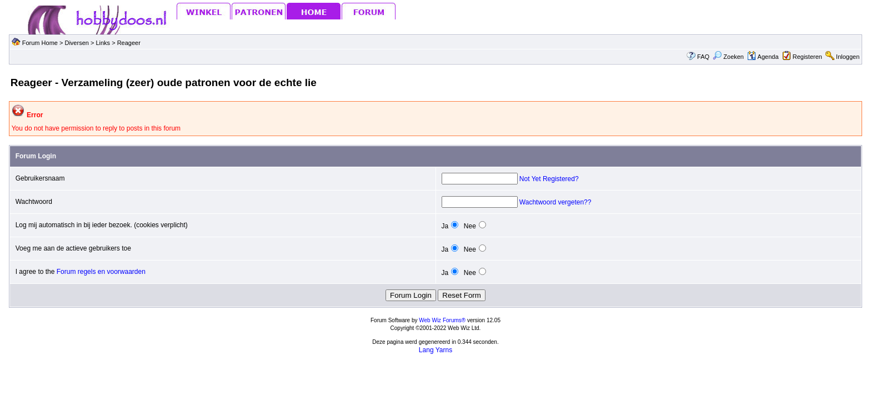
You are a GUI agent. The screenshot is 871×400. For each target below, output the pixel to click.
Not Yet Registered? (549, 179)
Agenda (762, 56)
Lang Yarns (435, 350)
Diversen (76, 42)
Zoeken (728, 56)
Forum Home (40, 42)
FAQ (703, 56)
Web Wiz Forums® (442, 320)
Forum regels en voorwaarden (101, 272)
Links (104, 42)
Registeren (807, 56)
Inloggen (847, 56)
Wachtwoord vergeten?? (555, 202)
